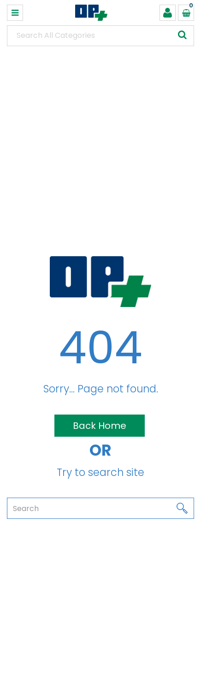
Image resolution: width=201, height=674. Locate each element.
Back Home (99, 425)
